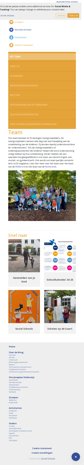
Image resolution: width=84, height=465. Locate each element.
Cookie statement (42, 448)
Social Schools (48, 458)
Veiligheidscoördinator (24, 114)
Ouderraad (16, 75)
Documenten (14, 436)
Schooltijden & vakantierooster (20, 431)
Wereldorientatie (15, 382)
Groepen (13, 397)
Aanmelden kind (15, 428)
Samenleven (13, 380)
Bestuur (15, 95)
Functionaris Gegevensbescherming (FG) (33, 124)
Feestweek (13, 418)
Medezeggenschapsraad (24, 85)
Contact (12, 426)
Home (12, 346)
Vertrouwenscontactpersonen (28, 104)
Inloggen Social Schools (67, 2)
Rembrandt (50, 166)
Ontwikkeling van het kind (18, 387)
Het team (15, 56)
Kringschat (13, 411)
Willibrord (20, 166)
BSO (10, 438)
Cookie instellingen (42, 452)
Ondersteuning (14, 389)
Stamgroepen (14, 385)
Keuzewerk (13, 415)
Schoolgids (13, 440)
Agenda (12, 433)
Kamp (11, 413)
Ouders (13, 423)
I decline (61, 15)
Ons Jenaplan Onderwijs (21, 377)
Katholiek (12, 392)
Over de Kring (16, 352)
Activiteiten (15, 408)
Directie (14, 66)
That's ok (73, 15)
